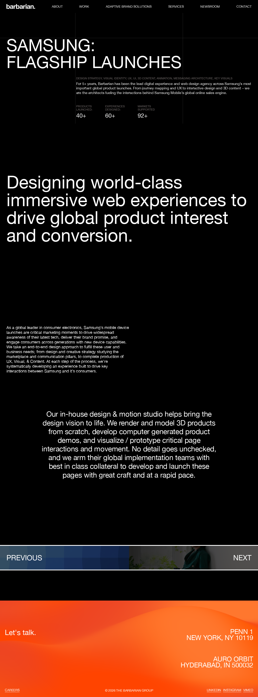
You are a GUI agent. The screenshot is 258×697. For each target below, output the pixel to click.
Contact (244, 6)
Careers (12, 690)
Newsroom (210, 6)
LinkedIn (214, 690)
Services (176, 6)
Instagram (232, 690)
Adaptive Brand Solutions (129, 6)
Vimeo (248, 690)
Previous (24, 557)
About (57, 6)
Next (242, 557)
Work (84, 6)
